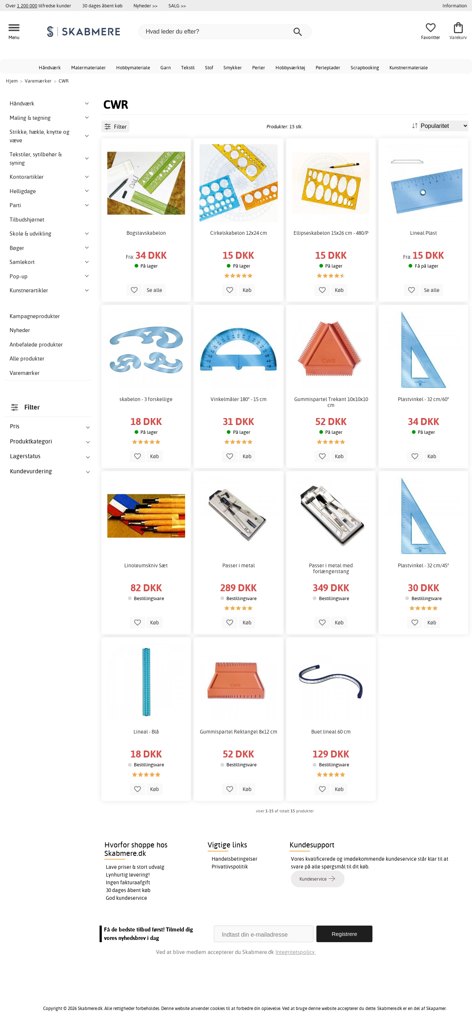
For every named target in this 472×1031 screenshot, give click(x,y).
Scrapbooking (365, 67)
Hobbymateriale (133, 67)
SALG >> (177, 5)
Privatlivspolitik (230, 866)
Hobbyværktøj (290, 67)
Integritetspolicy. (295, 951)
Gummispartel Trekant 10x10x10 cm (331, 402)
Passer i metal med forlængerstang (331, 568)
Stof (209, 67)
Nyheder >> (145, 5)
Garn (165, 67)
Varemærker (24, 372)
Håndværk (50, 67)
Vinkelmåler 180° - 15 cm (239, 399)
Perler (258, 67)
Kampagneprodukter (35, 316)
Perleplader (328, 67)
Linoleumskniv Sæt (146, 565)
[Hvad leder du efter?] (225, 31)
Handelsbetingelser (234, 859)
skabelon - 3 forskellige (146, 399)
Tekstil (188, 67)
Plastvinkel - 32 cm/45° (423, 565)
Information (454, 5)
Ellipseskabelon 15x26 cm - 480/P (331, 233)
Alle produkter (27, 358)
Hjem (12, 81)
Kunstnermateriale (408, 67)
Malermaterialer (88, 67)
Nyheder (20, 330)
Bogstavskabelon (146, 233)
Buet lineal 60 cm (331, 732)
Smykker (232, 67)
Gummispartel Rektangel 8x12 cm (238, 732)
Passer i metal (238, 565)
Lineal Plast (423, 233)
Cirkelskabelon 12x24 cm (238, 233)
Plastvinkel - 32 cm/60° (423, 399)
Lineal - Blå (146, 732)
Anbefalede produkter (36, 344)
